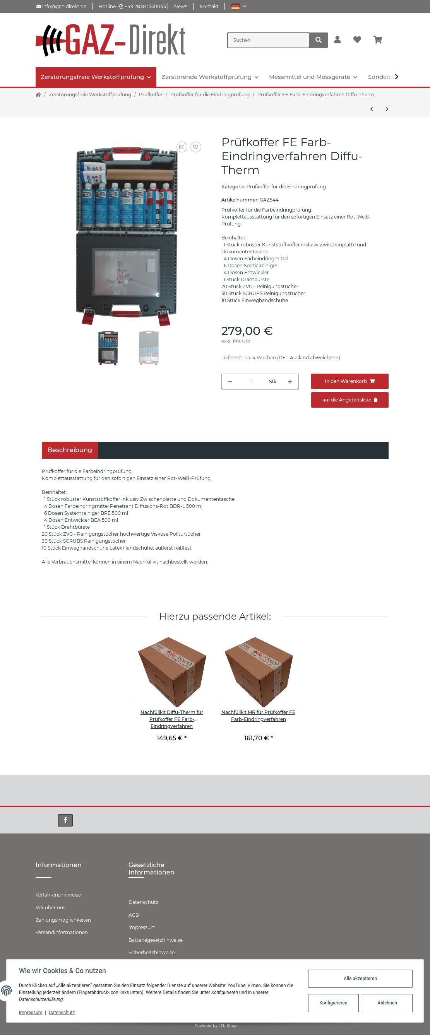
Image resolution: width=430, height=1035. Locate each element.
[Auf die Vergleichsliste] (181, 147)
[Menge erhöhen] (290, 381)
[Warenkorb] (381, 40)
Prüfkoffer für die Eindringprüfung (286, 187)
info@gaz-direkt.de (61, 6)
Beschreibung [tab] (70, 450)
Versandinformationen (62, 932)
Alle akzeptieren (360, 978)
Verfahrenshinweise (58, 895)
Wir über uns (50, 907)
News (180, 6)
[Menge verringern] (230, 381)
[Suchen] (268, 40)
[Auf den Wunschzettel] (195, 147)
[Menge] (251, 381)
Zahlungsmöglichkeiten (63, 920)
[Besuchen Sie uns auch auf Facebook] (65, 820)
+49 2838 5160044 (142, 6)
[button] (238, 6)
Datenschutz (143, 902)
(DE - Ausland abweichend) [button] (308, 357)
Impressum (142, 927)
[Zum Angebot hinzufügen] (350, 400)
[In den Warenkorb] (350, 381)
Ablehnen (387, 1003)
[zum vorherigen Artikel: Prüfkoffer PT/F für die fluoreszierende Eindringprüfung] (371, 109)
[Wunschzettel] (357, 40)
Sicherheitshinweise (151, 952)
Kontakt (209, 6)
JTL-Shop (228, 1025)
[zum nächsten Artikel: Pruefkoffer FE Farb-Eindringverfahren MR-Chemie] (387, 109)
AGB (133, 915)
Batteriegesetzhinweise (155, 940)
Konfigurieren (333, 1003)
